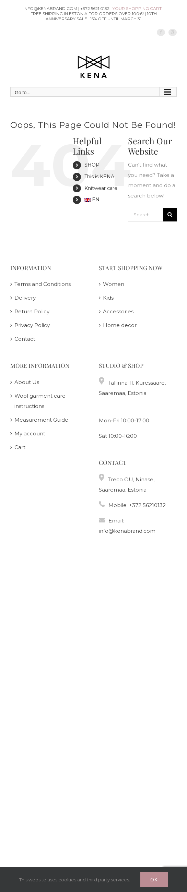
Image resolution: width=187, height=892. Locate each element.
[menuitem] (101, 200)
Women (113, 284)
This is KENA (99, 176)
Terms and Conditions (42, 284)
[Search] (170, 214)
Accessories (118, 311)
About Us (26, 382)
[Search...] (145, 214)
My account (29, 433)
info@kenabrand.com (127, 531)
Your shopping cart (137, 8)
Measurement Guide (41, 420)
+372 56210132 (147, 505)
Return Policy (31, 311)
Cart (19, 447)
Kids (108, 297)
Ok (154, 879)
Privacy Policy (32, 325)
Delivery (25, 297)
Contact (24, 339)
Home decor (120, 325)
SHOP (92, 165)
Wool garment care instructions (40, 401)
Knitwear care (100, 188)
